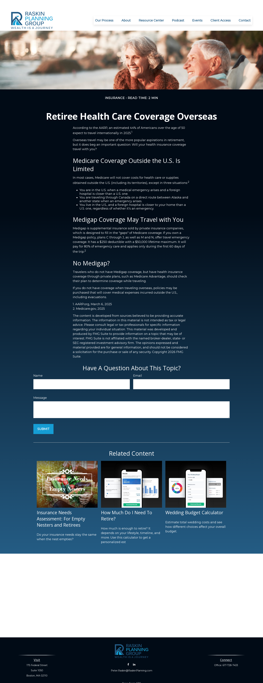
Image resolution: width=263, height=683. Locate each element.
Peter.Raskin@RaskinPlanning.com (131, 660)
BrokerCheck (168, 679)
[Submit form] (43, 419)
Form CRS (135, 673)
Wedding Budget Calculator (194, 502)
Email (137, 365)
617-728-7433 (230, 655)
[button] (104, 10)
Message (40, 388)
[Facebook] (128, 654)
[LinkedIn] (134, 654)
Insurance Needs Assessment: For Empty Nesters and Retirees (61, 508)
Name (38, 365)
